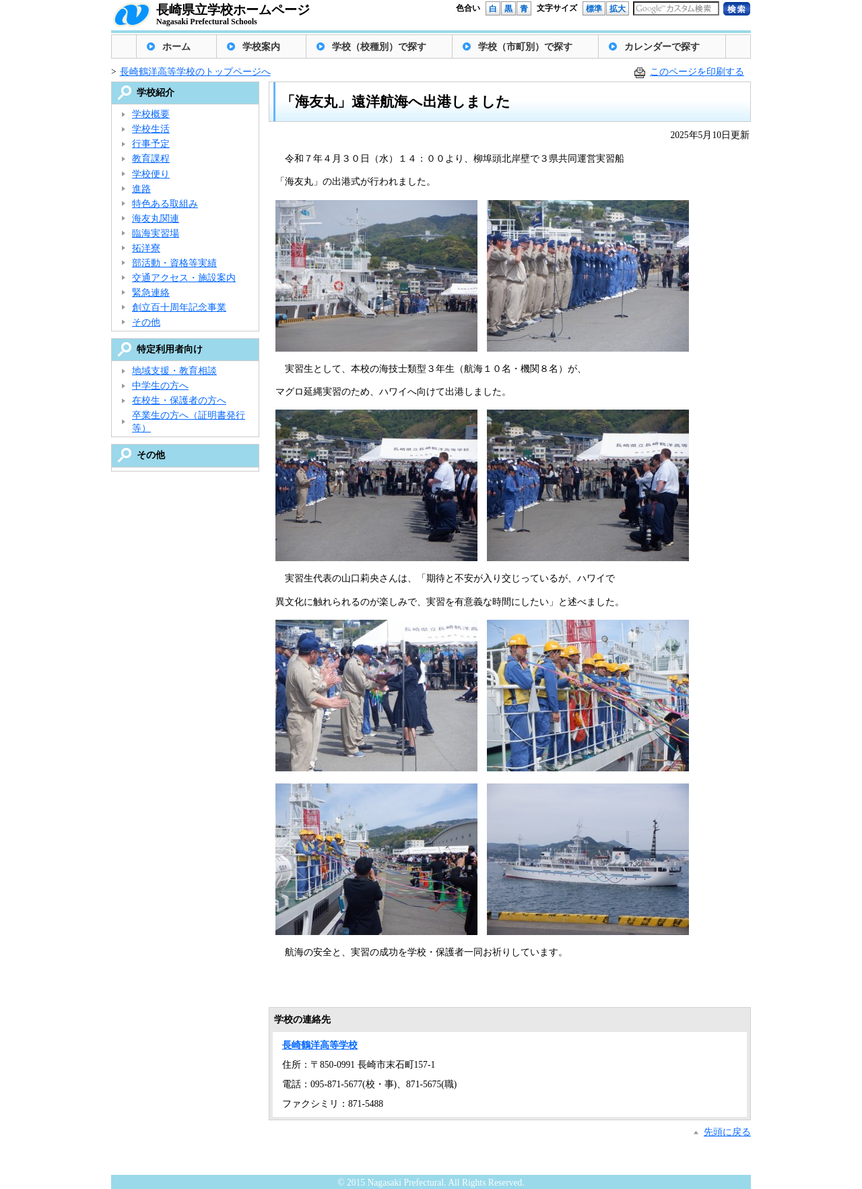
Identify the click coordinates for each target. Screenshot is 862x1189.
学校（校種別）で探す (379, 47)
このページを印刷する (697, 72)
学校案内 (261, 47)
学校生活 (151, 129)
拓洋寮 (146, 248)
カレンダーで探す (662, 47)
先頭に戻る (727, 1132)
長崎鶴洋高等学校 (320, 1045)
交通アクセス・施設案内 (184, 278)
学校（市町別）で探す (525, 47)
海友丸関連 (155, 219)
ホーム (176, 47)
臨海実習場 (155, 233)
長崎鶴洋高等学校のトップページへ (195, 72)
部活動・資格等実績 (174, 263)
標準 (594, 8)
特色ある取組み (165, 204)
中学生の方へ (160, 386)
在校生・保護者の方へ (179, 400)
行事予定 (151, 144)
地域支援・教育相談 (174, 371)
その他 (146, 322)
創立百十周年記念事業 (179, 307)
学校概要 (151, 114)
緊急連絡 (151, 293)
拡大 (617, 8)
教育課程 (151, 159)
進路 (141, 189)
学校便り (151, 174)
